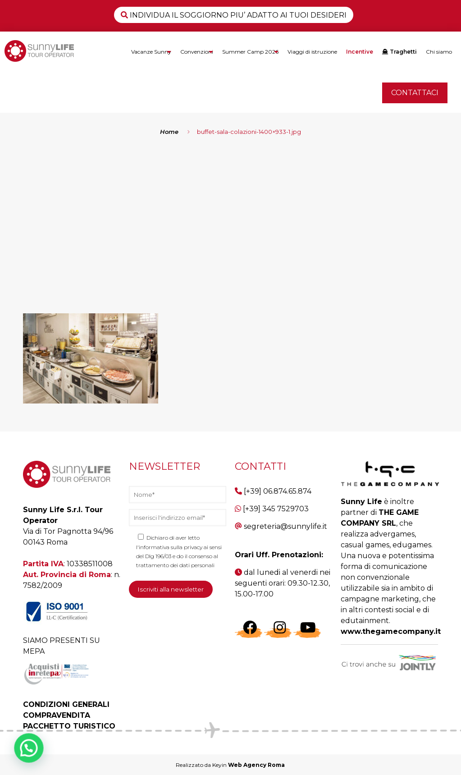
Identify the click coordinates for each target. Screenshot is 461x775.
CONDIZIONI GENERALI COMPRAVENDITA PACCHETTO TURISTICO (69, 715)
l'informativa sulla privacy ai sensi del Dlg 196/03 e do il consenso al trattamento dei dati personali (179, 556)
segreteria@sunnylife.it (285, 526)
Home (169, 131)
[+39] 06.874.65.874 (277, 491)
